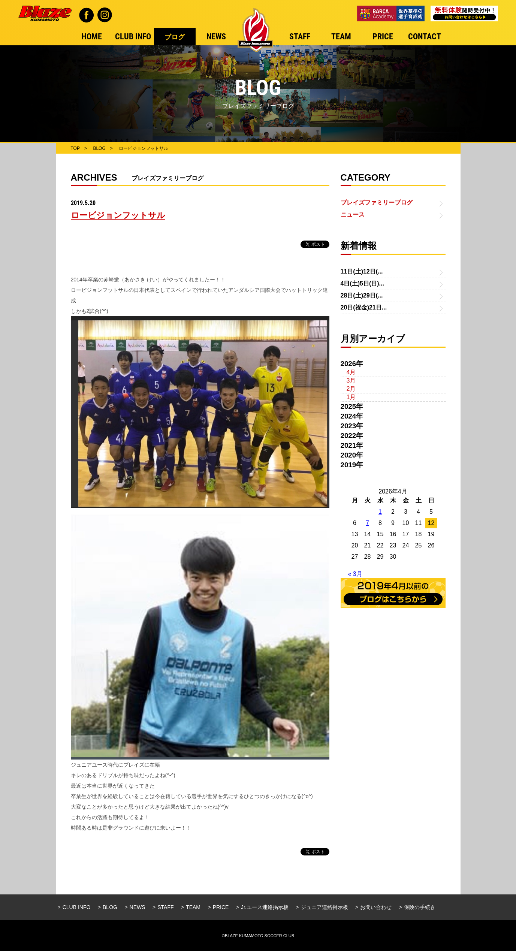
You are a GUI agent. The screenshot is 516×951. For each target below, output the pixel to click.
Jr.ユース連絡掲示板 (265, 907)
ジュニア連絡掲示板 (324, 907)
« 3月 (355, 574)
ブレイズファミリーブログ (377, 202)
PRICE (221, 907)
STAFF (165, 907)
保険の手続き (419, 907)
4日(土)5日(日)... (362, 283)
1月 (351, 397)
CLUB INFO (77, 907)
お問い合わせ (376, 907)
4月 (351, 372)
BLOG (110, 907)
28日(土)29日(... (362, 295)
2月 (351, 389)
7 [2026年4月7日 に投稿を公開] (367, 523)
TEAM (193, 907)
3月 (351, 380)
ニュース (353, 214)
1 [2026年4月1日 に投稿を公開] (380, 511)
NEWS (137, 907)
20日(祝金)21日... (364, 307)
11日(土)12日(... (362, 271)
